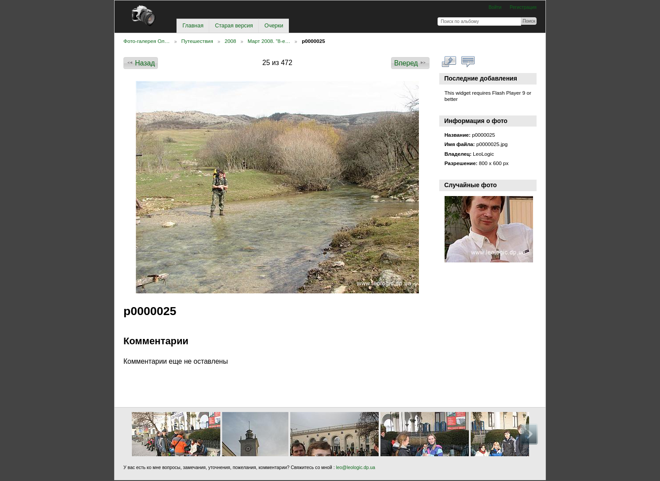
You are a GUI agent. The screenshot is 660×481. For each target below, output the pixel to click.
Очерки (274, 26)
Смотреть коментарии (468, 62)
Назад (141, 63)
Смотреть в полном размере (449, 62)
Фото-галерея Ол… (146, 41)
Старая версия (234, 26)
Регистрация (523, 7)
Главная (192, 26)
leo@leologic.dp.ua (355, 467)
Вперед (410, 63)
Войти (494, 7)
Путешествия (197, 41)
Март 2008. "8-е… (269, 41)
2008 (230, 41)
